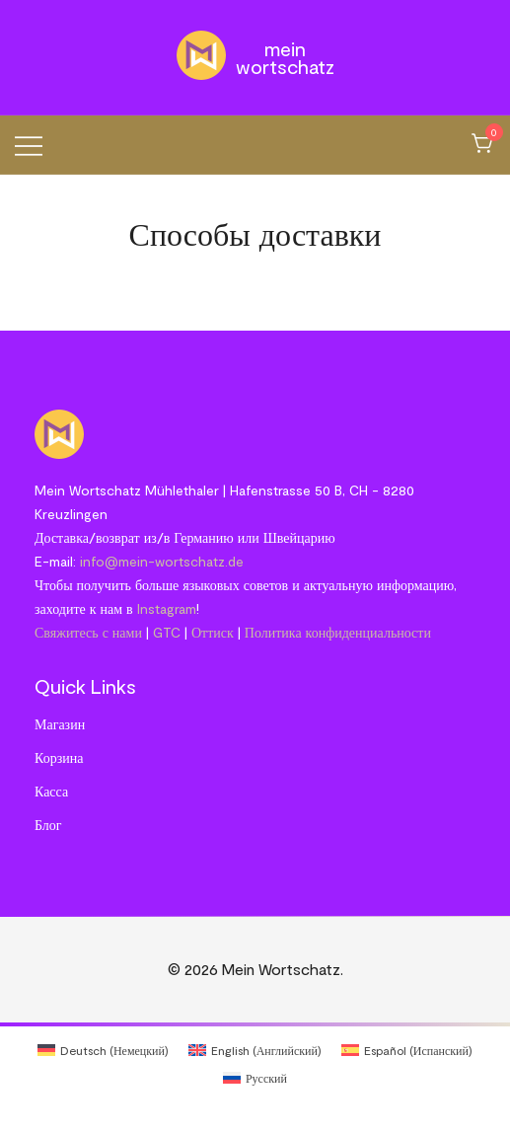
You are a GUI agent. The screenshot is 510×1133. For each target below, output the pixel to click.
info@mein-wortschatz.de (162, 561)
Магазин (60, 724)
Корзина (59, 757)
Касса (51, 791)
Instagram (166, 608)
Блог (48, 824)
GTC (167, 632)
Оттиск (212, 632)
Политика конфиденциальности (338, 632)
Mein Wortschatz (285, 57)
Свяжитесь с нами (88, 632)
